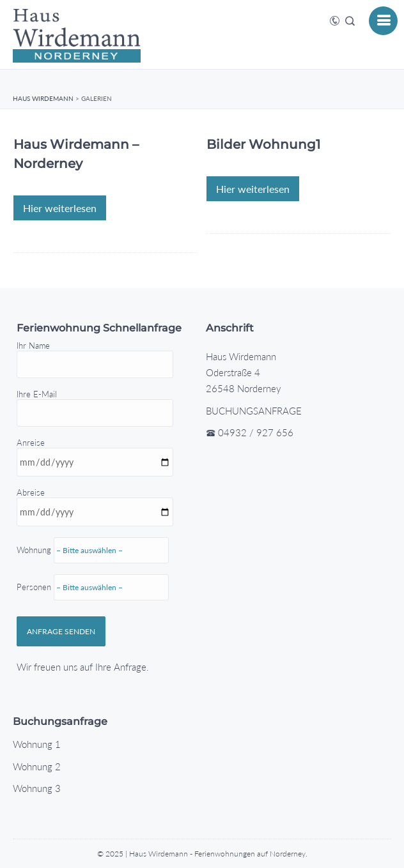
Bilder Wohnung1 (263, 144)
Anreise (99, 547)
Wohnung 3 (37, 788)
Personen (93, 614)
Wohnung (99, 600)
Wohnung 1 (37, 744)
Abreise (99, 571)
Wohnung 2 (37, 766)
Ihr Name (95, 355)
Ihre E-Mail (95, 403)
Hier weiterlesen (60, 208)
